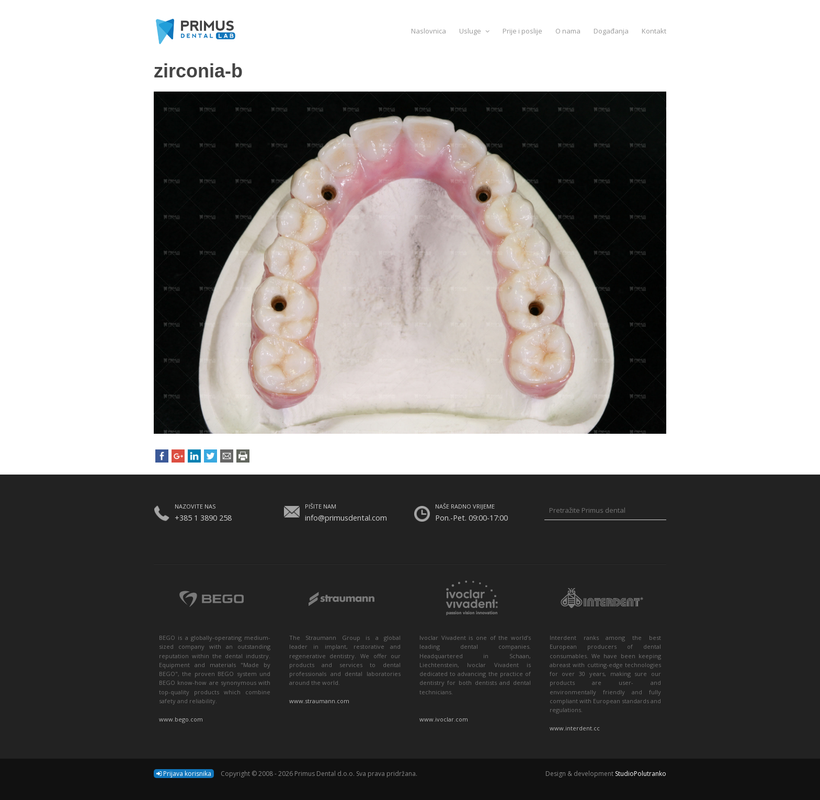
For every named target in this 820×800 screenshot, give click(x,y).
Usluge (474, 31)
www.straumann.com (319, 701)
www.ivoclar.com (443, 719)
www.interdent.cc (575, 728)
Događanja (611, 31)
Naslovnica (428, 31)
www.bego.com (181, 719)
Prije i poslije (522, 31)
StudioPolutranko (640, 773)
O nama (567, 31)
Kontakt (654, 31)
